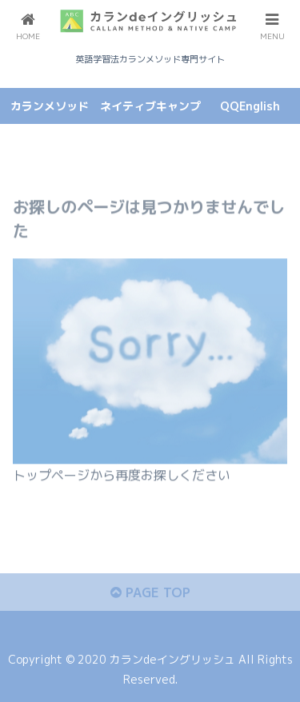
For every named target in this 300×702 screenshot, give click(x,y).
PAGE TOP (150, 592)
